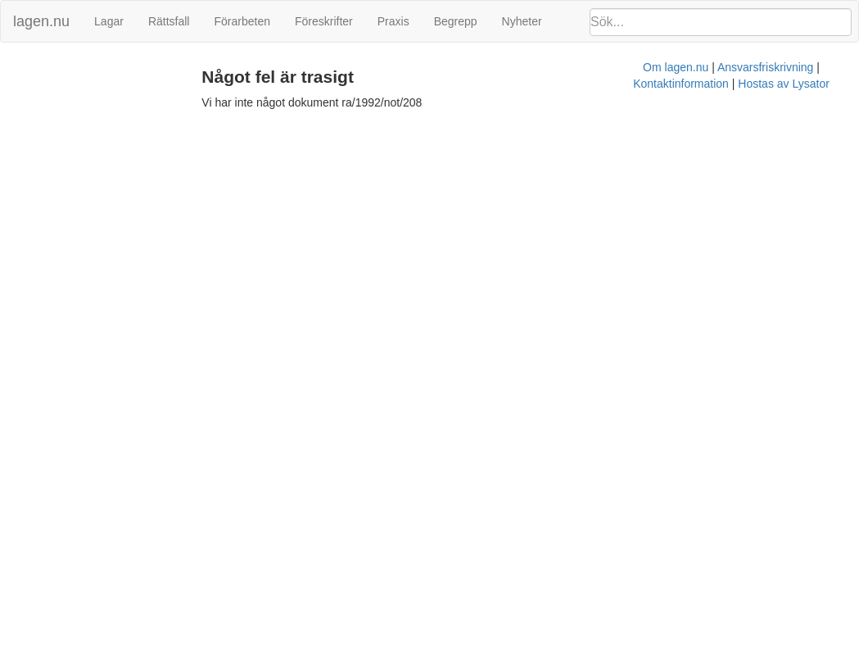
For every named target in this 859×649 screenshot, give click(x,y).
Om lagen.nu (381, 127)
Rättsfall (169, 21)
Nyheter (522, 21)
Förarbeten (241, 21)
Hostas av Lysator (680, 127)
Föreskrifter (324, 21)
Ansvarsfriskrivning (471, 127)
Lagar (109, 21)
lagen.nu (41, 21)
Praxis (393, 21)
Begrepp (455, 21)
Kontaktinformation (577, 127)
